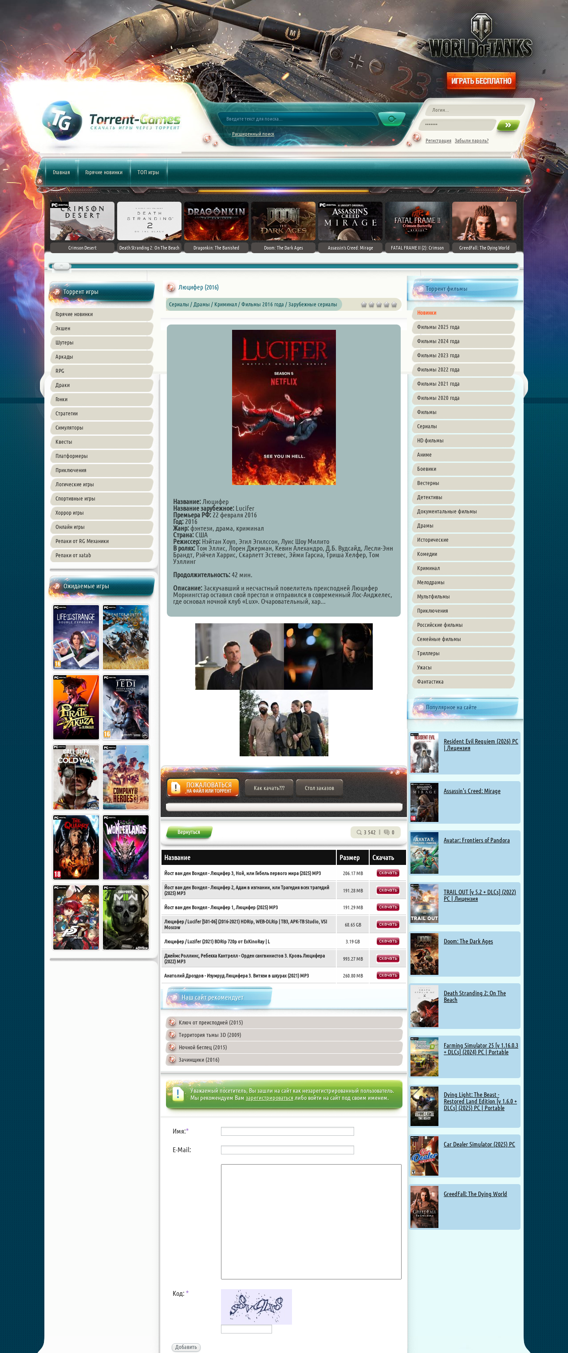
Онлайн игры (70, 527)
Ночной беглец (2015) (203, 1047)
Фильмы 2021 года (438, 383)
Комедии (427, 554)
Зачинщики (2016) (199, 1059)
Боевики (426, 468)
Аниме (424, 454)
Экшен (62, 328)
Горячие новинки (103, 172)
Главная (61, 172)
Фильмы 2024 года (438, 341)
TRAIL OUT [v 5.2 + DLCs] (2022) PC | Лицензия (480, 895)
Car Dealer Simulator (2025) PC (479, 1144)
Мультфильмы (433, 596)
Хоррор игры (69, 512)
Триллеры (428, 653)
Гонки (61, 399)
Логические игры (74, 484)
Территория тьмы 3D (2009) (210, 1035)
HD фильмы (430, 440)
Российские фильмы (440, 625)
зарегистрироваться (269, 1097)
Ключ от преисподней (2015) (211, 1022)
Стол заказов (319, 788)
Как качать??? (269, 788)
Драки (62, 385)
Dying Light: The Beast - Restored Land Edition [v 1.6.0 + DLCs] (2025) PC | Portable (480, 1101)
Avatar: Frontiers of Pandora (477, 840)
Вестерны (428, 483)
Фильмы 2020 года (438, 398)
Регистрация (438, 140)
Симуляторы (69, 427)
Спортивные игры (75, 498)
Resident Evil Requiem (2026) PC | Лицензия (481, 744)
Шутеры (64, 342)
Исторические (433, 539)
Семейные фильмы (439, 639)
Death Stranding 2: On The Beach (475, 996)
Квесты (63, 441)
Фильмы (427, 412)
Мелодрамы (431, 582)
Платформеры (71, 456)
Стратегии (66, 413)
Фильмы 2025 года (438, 327)
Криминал (428, 568)
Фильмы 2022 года (438, 369)
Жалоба (203, 790)
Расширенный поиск (253, 133)
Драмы (425, 525)
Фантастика (430, 681)
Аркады (64, 356)
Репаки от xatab (73, 555)
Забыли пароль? (472, 140)
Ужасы (424, 667)
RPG (59, 371)
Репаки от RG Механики (82, 541)
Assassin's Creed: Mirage (472, 790)
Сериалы (427, 426)
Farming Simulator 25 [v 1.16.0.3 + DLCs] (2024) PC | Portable (481, 1049)
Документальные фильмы (447, 511)
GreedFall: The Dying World (475, 1193)
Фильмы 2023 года (438, 355)
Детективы (429, 497)
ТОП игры (148, 172)
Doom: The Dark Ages (468, 941)
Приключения (71, 470)
